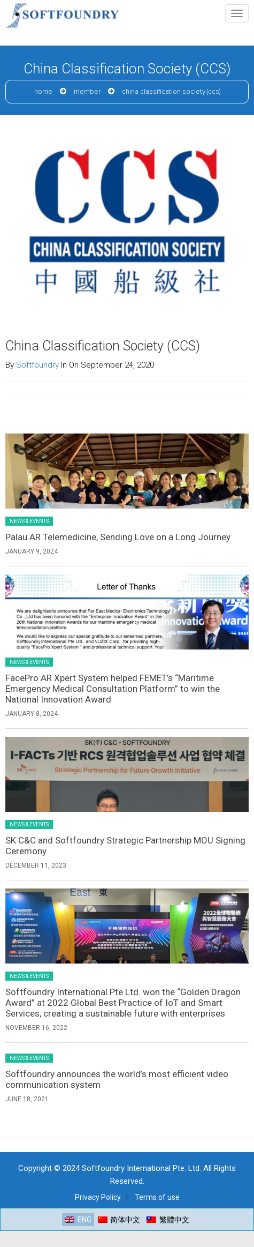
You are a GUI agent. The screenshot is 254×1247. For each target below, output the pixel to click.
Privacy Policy (98, 1197)
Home (43, 91)
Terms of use (157, 1197)
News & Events (29, 521)
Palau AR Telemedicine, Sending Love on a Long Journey (117, 537)
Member (87, 91)
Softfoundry (37, 365)
